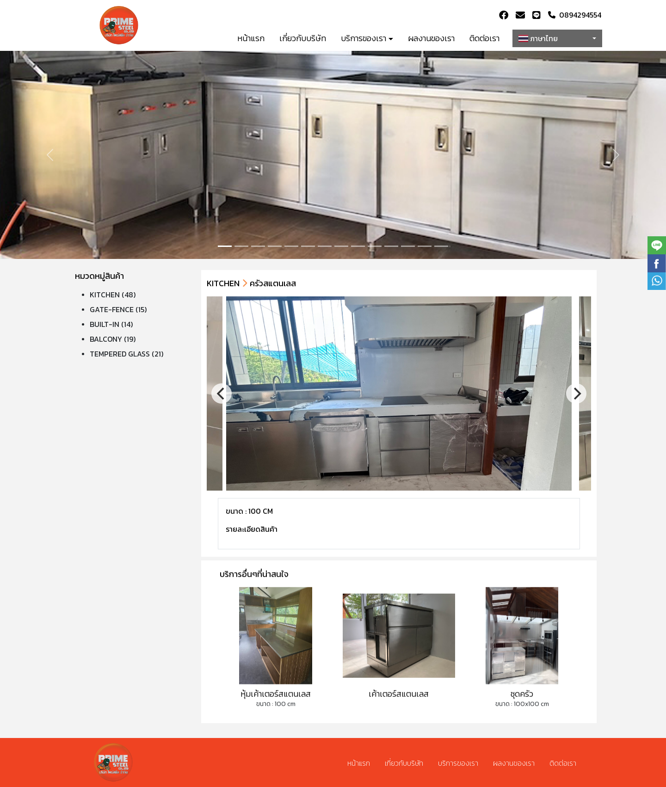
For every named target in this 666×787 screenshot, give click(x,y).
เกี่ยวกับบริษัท (302, 38)
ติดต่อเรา (484, 38)
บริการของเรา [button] (363, 38)
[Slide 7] (341, 246)
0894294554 (574, 14)
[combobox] (557, 38)
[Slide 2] (258, 246)
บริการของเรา (458, 763)
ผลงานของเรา (431, 38)
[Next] (576, 393)
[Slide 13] (441, 246)
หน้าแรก (251, 38)
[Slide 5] (308, 246)
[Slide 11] (408, 246)
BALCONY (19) (113, 338)
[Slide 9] (375, 246)
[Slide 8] (358, 246)
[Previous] (221, 393)
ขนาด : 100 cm (276, 720)
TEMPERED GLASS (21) (126, 353)
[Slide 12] (425, 246)
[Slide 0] (225, 246)
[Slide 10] (391, 246)
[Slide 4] (291, 246)
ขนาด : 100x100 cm (522, 720)
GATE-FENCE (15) (118, 309)
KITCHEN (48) (113, 294)
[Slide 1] (241, 246)
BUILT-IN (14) (111, 324)
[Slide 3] (275, 246)
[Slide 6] (325, 246)
